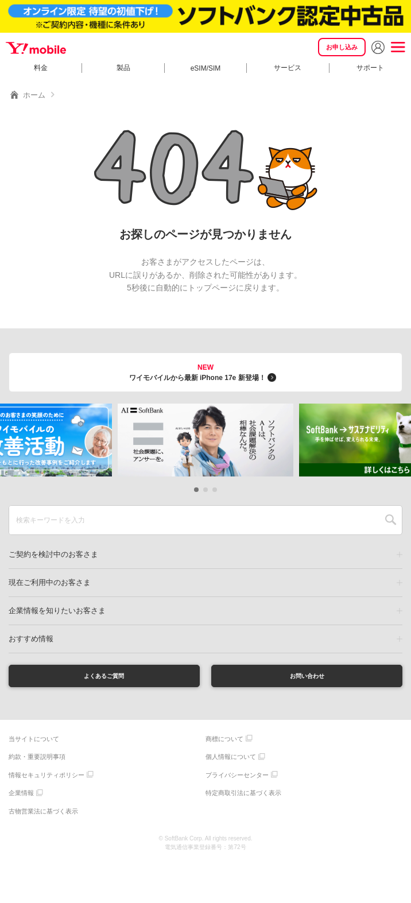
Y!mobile (34, 47)
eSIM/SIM (206, 68)
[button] (196, 489)
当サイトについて (34, 742)
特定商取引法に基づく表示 (243, 796)
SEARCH (390, 520)
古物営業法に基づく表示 (43, 815)
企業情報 (21, 796)
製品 (123, 68)
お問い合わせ (307, 677)
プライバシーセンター (237, 779)
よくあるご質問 (104, 677)
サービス (287, 68)
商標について (224, 742)
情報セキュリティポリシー (46, 779)
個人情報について (231, 760)
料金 (41, 68)
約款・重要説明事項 (37, 760)
